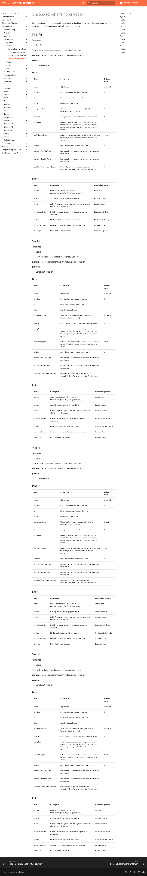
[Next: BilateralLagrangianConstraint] (126, 863)
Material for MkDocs (17, 872)
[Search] (101, 3)
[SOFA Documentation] (5, 2)
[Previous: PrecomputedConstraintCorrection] (23, 863)
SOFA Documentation (10, 13)
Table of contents (127, 13)
